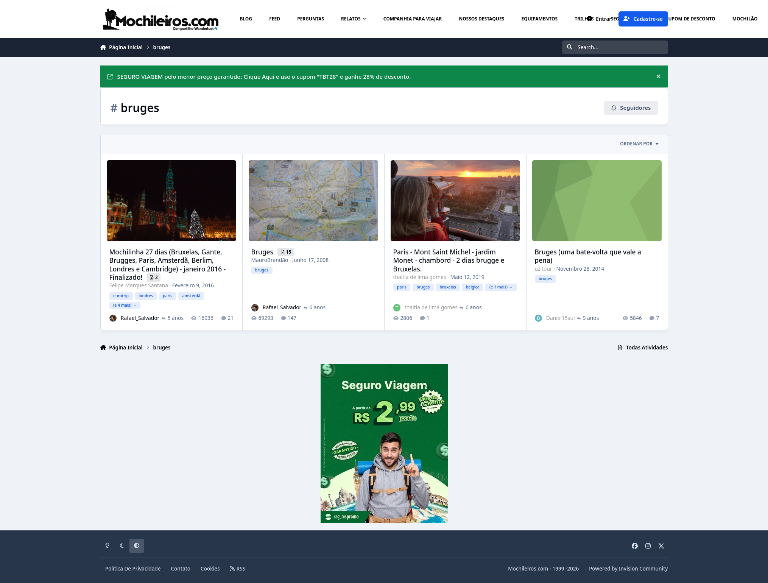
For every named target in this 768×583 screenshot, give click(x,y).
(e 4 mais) (124, 305)
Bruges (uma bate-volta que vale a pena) (587, 255)
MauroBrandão (269, 259)
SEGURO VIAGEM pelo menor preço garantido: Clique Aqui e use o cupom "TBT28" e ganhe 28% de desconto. (259, 76)
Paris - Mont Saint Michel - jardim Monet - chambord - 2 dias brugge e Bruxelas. (448, 260)
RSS (237, 568)
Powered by (628, 568)
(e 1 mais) (500, 287)
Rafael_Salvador (139, 317)
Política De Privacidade (133, 568)
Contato (181, 568)
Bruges (263, 251)
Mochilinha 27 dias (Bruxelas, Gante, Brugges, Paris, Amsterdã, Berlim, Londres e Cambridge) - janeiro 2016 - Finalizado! (167, 264)
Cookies (210, 568)
